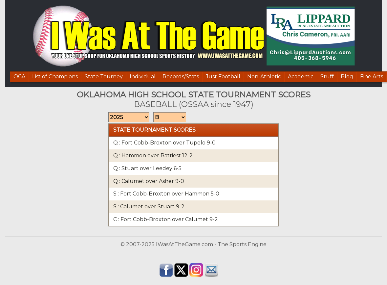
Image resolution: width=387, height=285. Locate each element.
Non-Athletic (264, 76)
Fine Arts (371, 76)
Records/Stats (180, 76)
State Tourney (104, 76)
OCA (19, 76)
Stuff (327, 76)
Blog (347, 76)
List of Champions (55, 76)
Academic (300, 76)
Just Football (223, 76)
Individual (143, 76)
